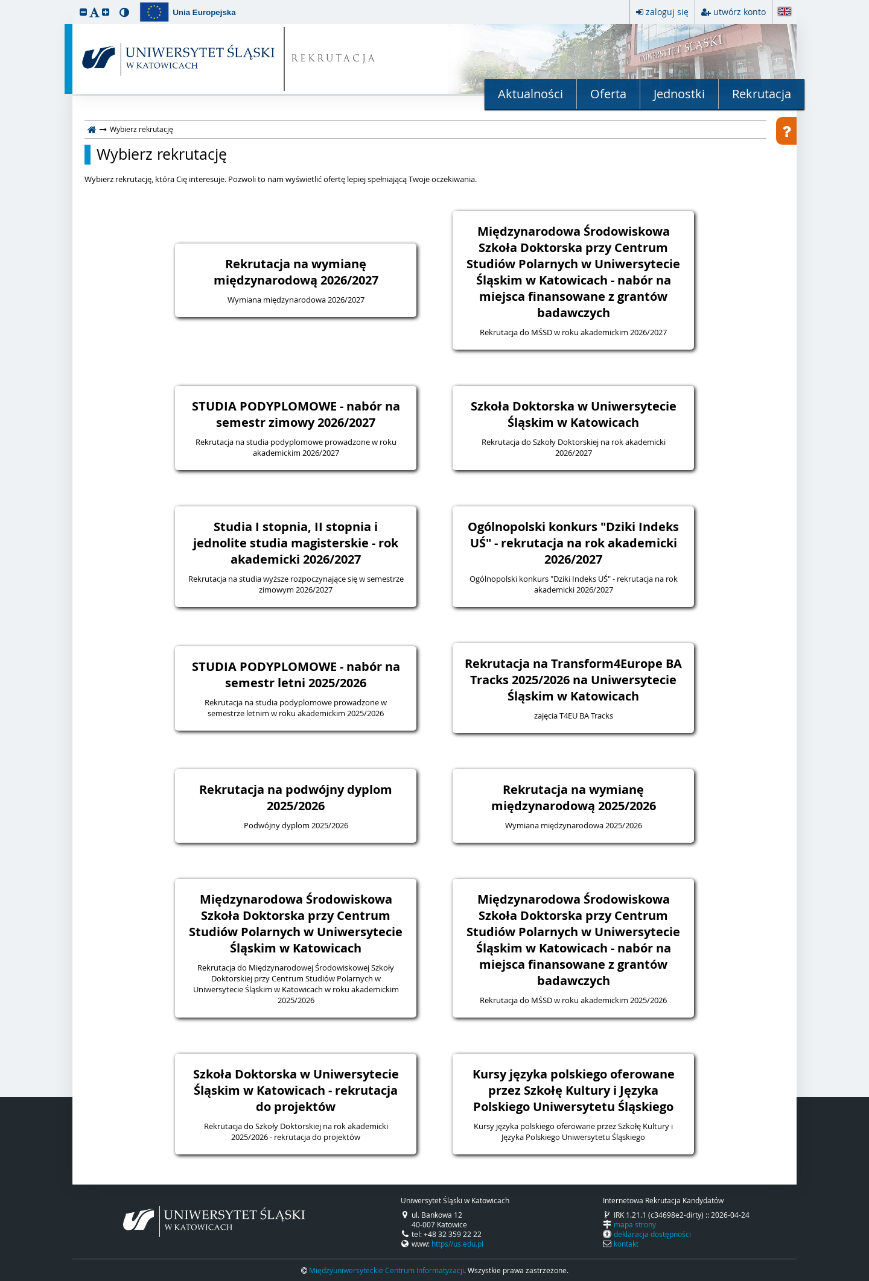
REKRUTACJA (334, 59)
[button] (83, 11)
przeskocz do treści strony (3, 3)
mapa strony (635, 1224)
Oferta (608, 94)
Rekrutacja (761, 94)
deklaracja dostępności (652, 1234)
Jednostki (679, 94)
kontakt (626, 1243)
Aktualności (530, 94)
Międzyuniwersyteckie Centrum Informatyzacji (386, 1270)
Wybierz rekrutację (162, 154)
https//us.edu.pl (457, 1243)
